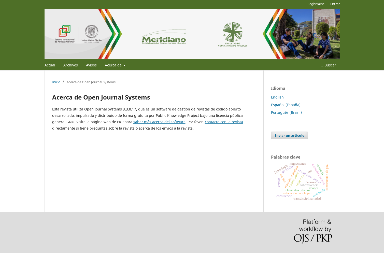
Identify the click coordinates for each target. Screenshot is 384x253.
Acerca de (114, 65)
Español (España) (286, 104)
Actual (50, 65)
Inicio (56, 82)
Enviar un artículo (289, 135)
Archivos (70, 65)
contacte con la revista (224, 121)
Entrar (335, 4)
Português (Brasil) (286, 112)
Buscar (328, 65)
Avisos (91, 65)
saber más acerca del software (159, 121)
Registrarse (315, 4)
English (277, 97)
